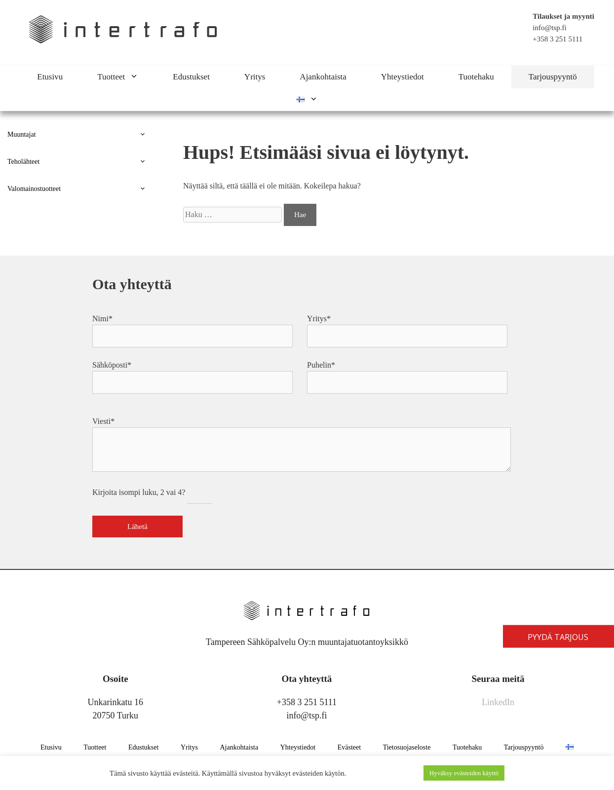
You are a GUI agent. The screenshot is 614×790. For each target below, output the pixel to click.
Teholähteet (80, 161)
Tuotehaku (476, 76)
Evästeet (349, 747)
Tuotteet (126, 77)
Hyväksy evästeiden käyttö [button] (464, 773)
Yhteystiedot (402, 76)
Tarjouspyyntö (553, 76)
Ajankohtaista (323, 76)
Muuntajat (80, 134)
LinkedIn (498, 702)
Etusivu (50, 76)
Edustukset (191, 76)
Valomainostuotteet (80, 188)
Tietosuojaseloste (407, 747)
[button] (140, 77)
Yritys (255, 76)
